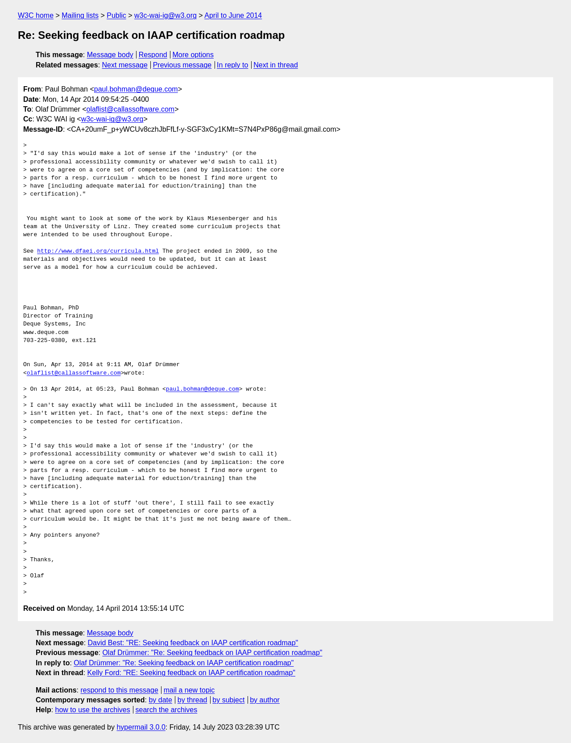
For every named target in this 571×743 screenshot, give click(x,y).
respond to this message (119, 690)
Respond (153, 54)
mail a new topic (189, 690)
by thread (192, 700)
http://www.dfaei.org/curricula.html (98, 251)
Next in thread (275, 65)
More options (193, 54)
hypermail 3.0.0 (140, 727)
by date (160, 700)
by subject (228, 700)
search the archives (167, 710)
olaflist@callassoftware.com (131, 109)
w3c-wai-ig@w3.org (165, 15)
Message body (110, 54)
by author (265, 700)
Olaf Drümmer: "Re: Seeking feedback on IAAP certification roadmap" (212, 652)
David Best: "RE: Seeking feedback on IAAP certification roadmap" (193, 643)
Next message (125, 65)
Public (116, 15)
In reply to (232, 65)
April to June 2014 (233, 15)
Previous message (182, 65)
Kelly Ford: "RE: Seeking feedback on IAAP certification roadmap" (191, 672)
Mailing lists (80, 15)
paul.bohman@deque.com (136, 89)
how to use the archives (92, 710)
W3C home (36, 15)
